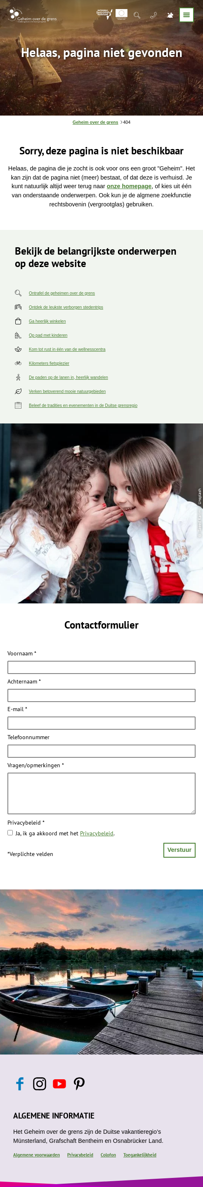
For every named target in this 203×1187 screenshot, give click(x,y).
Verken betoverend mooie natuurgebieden (67, 391)
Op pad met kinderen (48, 335)
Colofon (108, 1155)
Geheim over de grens (95, 122)
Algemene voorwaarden (36, 1155)
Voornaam (21, 653)
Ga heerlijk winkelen (47, 321)
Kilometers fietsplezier (49, 363)
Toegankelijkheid (139, 1155)
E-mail (17, 709)
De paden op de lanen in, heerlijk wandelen (68, 377)
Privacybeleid (26, 823)
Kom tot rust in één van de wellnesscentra (67, 349)
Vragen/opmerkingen (35, 765)
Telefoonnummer (28, 737)
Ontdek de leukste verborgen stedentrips (66, 307)
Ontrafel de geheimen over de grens (62, 293)
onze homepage (129, 186)
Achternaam (24, 681)
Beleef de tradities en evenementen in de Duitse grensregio (83, 405)
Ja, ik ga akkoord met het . (65, 833)
